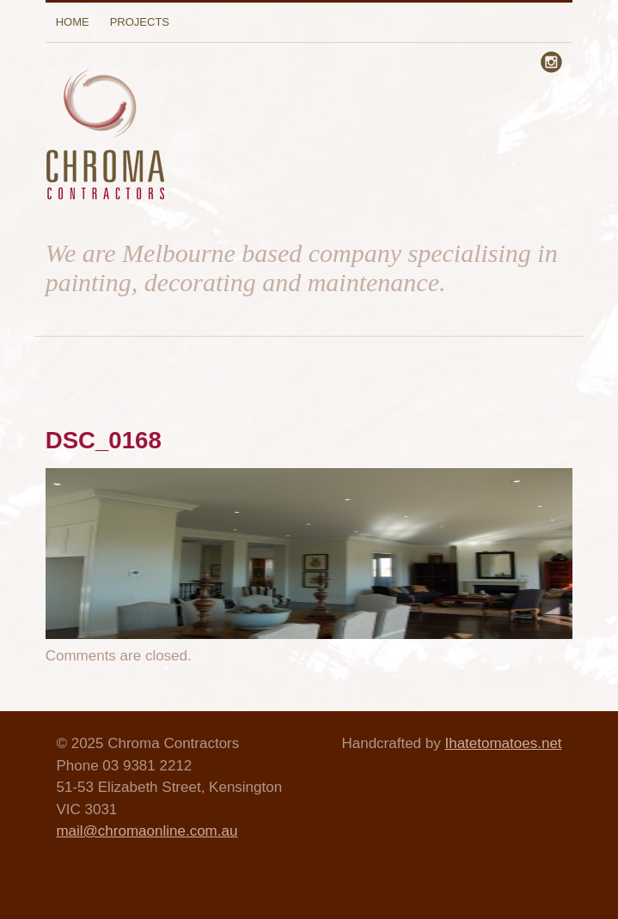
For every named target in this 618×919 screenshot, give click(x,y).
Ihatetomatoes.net (502, 743)
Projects (139, 21)
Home (72, 21)
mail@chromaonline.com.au (146, 831)
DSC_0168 (104, 440)
